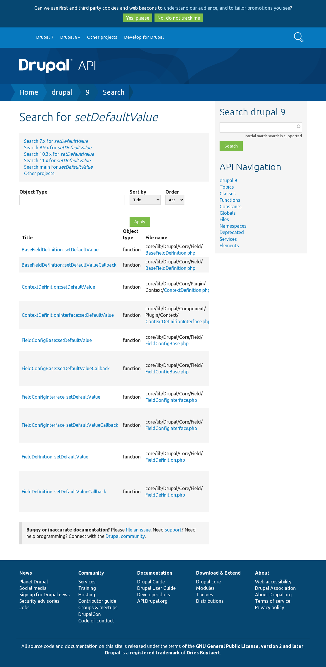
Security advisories (39, 601)
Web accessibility (273, 581)
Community (91, 572)
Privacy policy (269, 607)
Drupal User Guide (156, 588)
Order (172, 191)
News (25, 572)
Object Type (33, 191)
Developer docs (153, 594)
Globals (228, 213)
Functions (230, 200)
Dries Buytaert (203, 652)
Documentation (154, 572)
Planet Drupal (33, 581)
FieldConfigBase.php (167, 343)
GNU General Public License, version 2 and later (249, 646)
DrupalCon (89, 614)
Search (114, 92)
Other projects (102, 37)
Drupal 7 (45, 37)
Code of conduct (96, 620)
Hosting (86, 594)
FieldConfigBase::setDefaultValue (57, 340)
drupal (62, 92)
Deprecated (232, 232)
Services (228, 239)
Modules (205, 588)
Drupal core (208, 581)
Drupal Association (275, 588)
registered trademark (155, 652)
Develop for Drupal (144, 37)
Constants (231, 206)
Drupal (112, 652)
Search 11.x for (57, 160)
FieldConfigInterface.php (171, 400)
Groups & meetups (98, 607)
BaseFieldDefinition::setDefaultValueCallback (69, 265)
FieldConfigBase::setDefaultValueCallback (66, 368)
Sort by (138, 191)
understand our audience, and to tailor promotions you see (227, 8)
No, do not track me (178, 18)
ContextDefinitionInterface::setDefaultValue (68, 315)
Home (28, 92)
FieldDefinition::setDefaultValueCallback (64, 491)
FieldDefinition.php (165, 460)
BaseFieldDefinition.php (170, 252)
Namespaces (233, 225)
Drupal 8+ (70, 37)
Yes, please (137, 18)
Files (224, 219)
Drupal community (125, 536)
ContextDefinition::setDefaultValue (58, 287)
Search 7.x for (56, 141)
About (262, 572)
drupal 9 (228, 180)
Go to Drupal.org (24, 37)
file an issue (138, 529)
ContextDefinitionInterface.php (177, 321)
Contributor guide (97, 601)
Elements (229, 245)
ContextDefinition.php (187, 290)
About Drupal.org (273, 594)
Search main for (58, 167)
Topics (227, 186)
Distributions (210, 601)
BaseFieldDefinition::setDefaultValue (60, 249)
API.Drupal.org (152, 601)
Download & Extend (218, 572)
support (173, 529)
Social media (33, 588)
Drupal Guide (151, 581)
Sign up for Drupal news (44, 594)
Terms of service (272, 601)
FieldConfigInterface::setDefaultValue (61, 396)
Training (87, 588)
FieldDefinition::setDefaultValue (55, 456)
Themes (204, 594)
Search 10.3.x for (59, 154)
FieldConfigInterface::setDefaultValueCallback (70, 425)
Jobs (24, 607)
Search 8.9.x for (57, 147)
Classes (228, 193)
